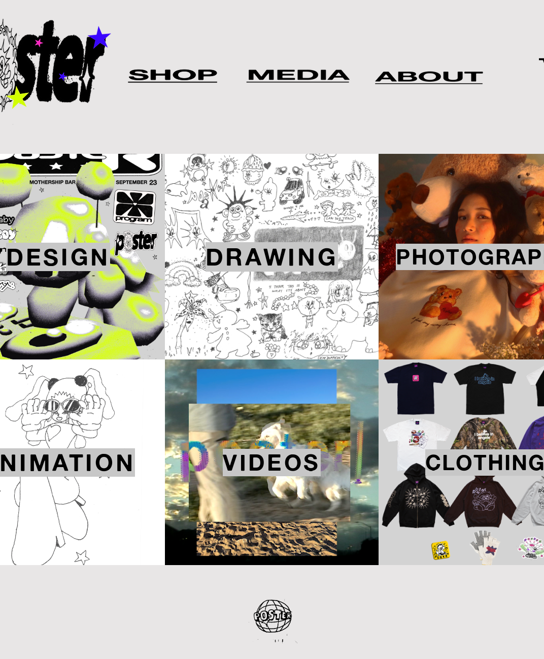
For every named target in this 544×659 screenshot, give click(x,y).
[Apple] (298, 73)
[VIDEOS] (272, 462)
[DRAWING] (272, 256)
